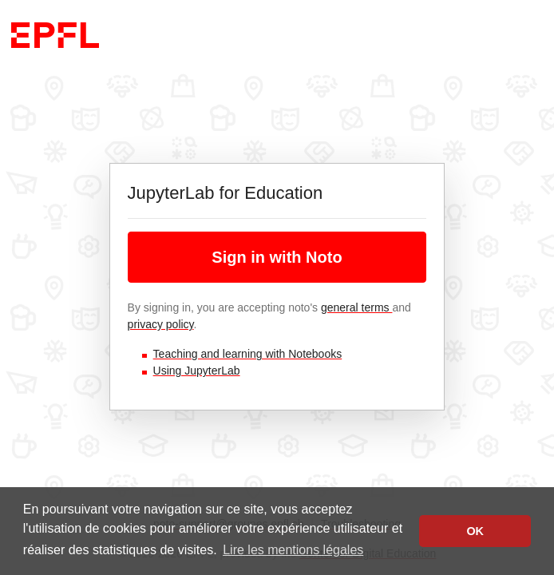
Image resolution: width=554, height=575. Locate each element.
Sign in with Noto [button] (277, 257)
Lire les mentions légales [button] (293, 550)
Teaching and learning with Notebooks (247, 353)
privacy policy (161, 324)
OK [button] (475, 531)
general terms (356, 307)
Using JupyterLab (196, 370)
